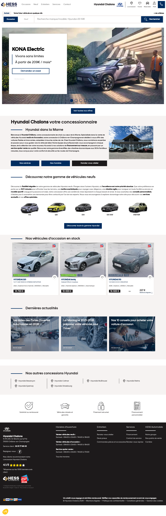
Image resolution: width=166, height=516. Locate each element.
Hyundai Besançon (25, 381)
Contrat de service (134, 438)
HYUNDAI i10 (115, 280)
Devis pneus (102, 438)
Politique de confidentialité (113, 501)
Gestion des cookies (155, 501)
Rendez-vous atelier (89, 163)
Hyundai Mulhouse (97, 381)
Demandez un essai (31, 71)
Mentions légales (18, 79)
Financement (131, 435)
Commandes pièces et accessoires (111, 442)
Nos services (25, 163)
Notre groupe (150, 435)
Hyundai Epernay (24, 386)
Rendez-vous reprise (134, 442)
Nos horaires (55, 163)
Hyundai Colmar (60, 381)
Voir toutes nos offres (83, 111)
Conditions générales (135, 501)
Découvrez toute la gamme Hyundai (83, 226)
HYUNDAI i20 (20, 280)
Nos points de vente (153, 438)
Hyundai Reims (131, 381)
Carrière (148, 442)
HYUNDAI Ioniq (68, 280)
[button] (5, 64)
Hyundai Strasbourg (61, 386)
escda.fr (31, 487)
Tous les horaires (63, 457)
